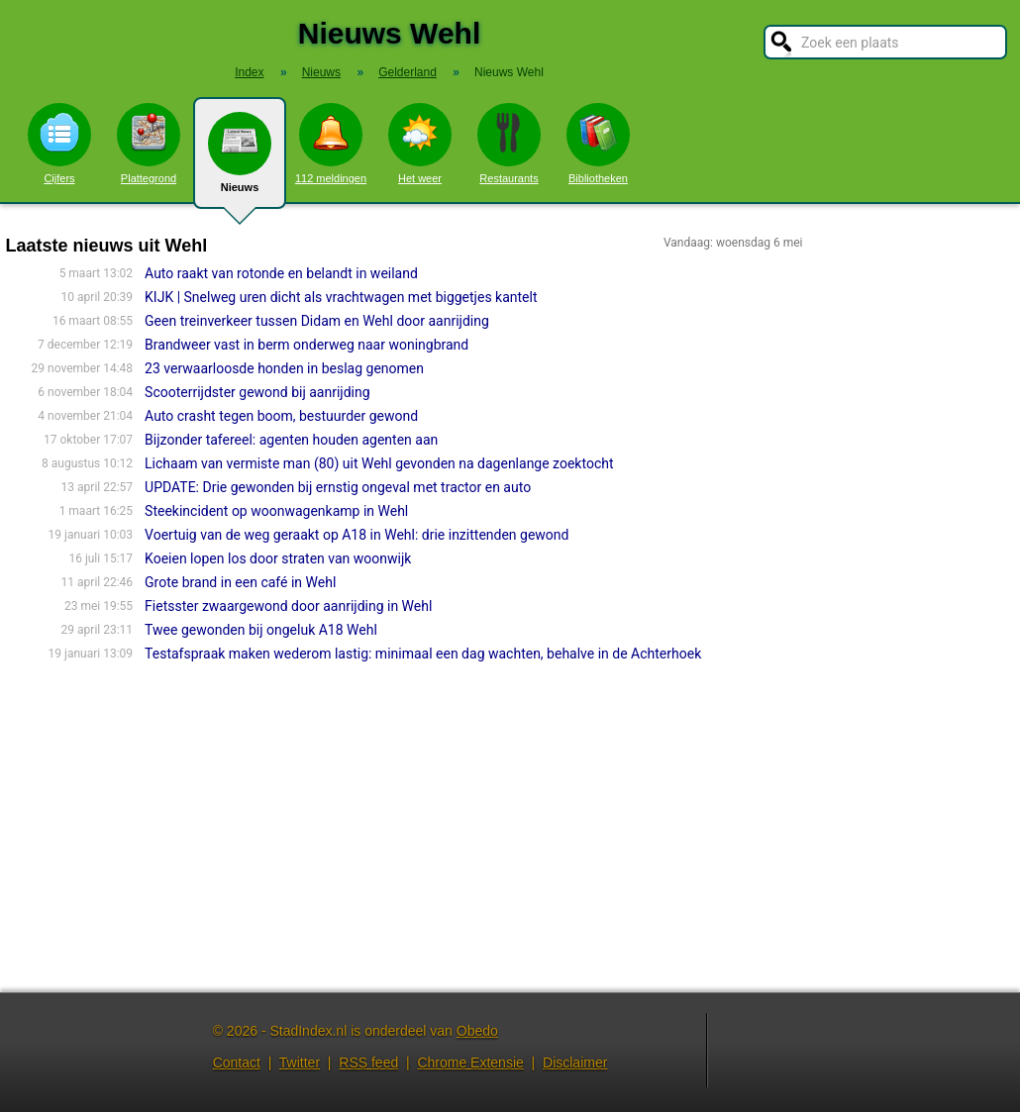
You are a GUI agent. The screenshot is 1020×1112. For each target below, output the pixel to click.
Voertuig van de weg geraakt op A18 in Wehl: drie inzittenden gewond (356, 535)
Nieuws (239, 160)
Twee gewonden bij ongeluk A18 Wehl (261, 630)
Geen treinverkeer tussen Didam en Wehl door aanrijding (317, 321)
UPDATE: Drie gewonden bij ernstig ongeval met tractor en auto (338, 487)
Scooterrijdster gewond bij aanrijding (257, 392)
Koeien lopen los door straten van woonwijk (278, 558)
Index (249, 72)
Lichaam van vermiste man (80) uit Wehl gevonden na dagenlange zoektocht (379, 463)
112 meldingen (330, 143)
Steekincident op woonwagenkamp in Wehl (276, 511)
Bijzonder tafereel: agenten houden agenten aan (291, 440)
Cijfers (59, 143)
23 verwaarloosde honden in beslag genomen (284, 368)
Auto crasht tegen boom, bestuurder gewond (281, 416)
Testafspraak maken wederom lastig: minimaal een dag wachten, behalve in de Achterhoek (423, 653)
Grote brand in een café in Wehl (240, 582)
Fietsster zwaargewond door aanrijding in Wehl (288, 606)
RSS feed (368, 1062)
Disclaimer (575, 1062)
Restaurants (509, 143)
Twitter (299, 1062)
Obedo (477, 1031)
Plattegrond (148, 143)
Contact (236, 1062)
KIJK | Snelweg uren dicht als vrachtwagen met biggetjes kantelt (341, 297)
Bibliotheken (598, 143)
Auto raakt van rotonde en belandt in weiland (281, 273)
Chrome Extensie (470, 1062)
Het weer (420, 143)
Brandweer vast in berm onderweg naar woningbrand (306, 345)
